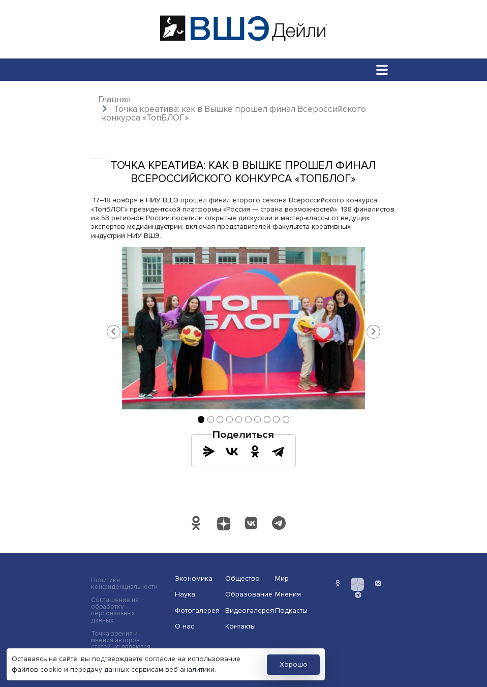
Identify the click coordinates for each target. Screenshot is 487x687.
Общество (242, 578)
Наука (185, 594)
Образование (247, 594)
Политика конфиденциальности (124, 583)
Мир (282, 578)
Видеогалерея (247, 610)
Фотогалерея (197, 610)
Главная (114, 99)
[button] (114, 331)
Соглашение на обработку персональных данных (115, 610)
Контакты (240, 626)
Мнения (288, 594)
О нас (184, 626)
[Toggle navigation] (382, 69)
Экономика (193, 578)
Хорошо (294, 664)
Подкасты (291, 610)
